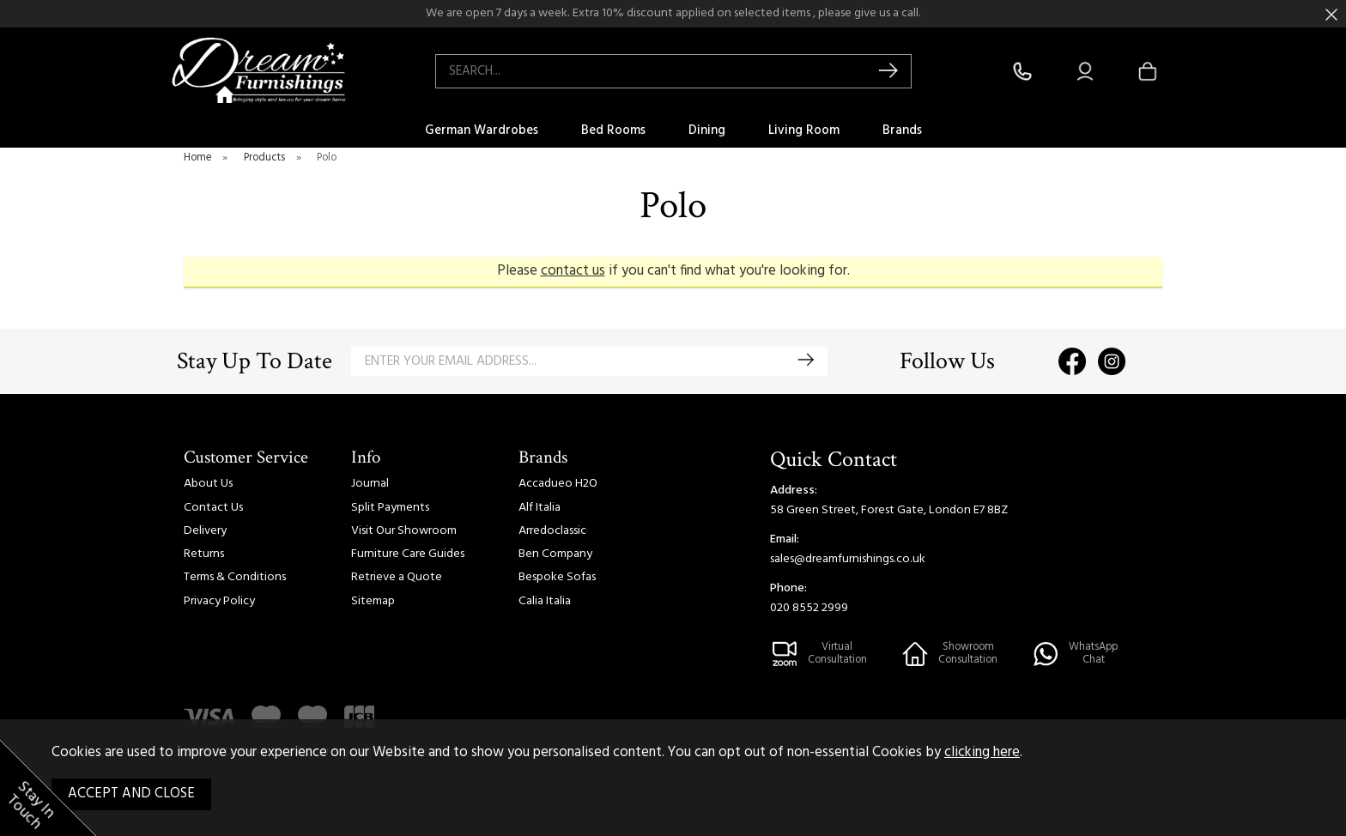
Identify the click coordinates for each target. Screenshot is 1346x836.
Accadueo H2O (557, 484)
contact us (573, 271)
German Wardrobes (481, 130)
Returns (204, 554)
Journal (370, 484)
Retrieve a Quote (396, 577)
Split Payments (390, 508)
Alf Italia (539, 508)
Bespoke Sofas (557, 577)
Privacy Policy (219, 601)
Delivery (205, 531)
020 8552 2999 (809, 608)
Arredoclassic (552, 531)
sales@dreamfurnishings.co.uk (847, 559)
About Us (208, 484)
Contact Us (213, 508)
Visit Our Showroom (404, 531)
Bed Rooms (613, 130)
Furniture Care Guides (407, 554)
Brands (902, 130)
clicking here (982, 753)
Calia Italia (544, 601)
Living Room (804, 130)
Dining (706, 130)
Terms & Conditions (235, 577)
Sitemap (373, 601)
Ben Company (555, 554)
